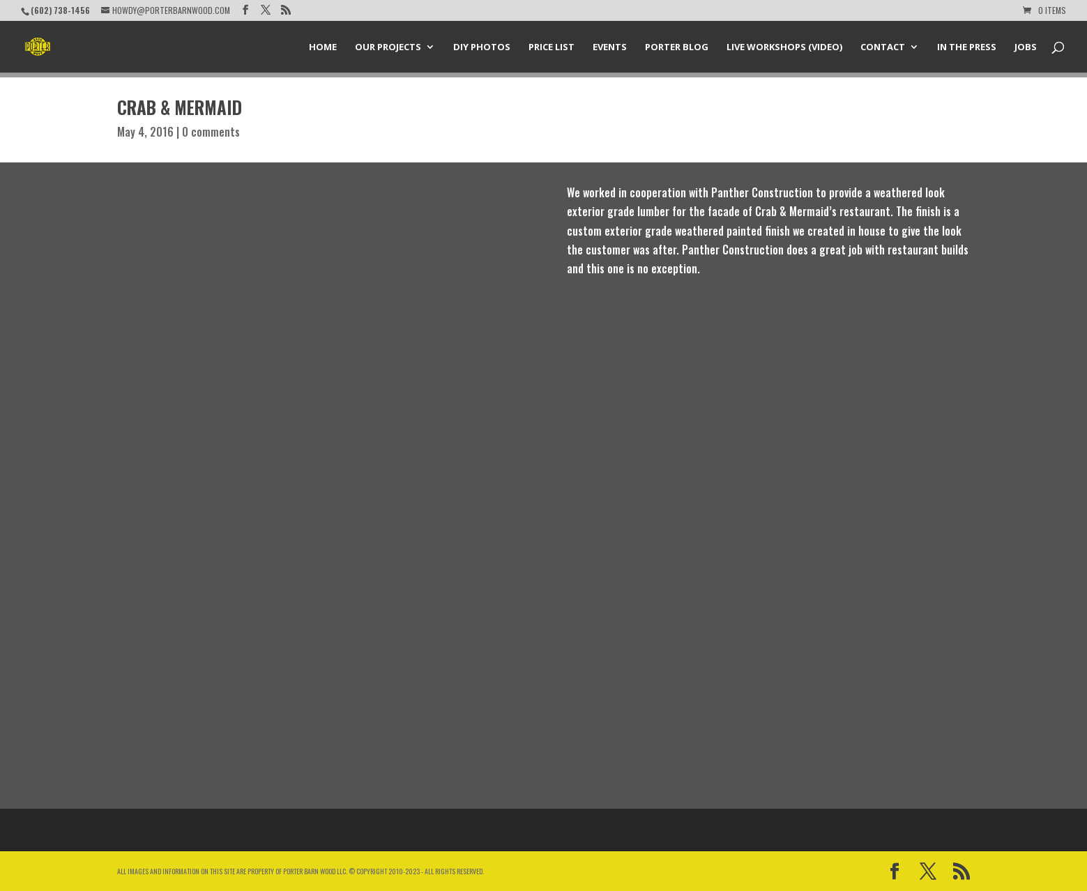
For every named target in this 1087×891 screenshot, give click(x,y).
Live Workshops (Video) (784, 47)
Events (610, 47)
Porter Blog (676, 47)
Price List (552, 47)
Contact (882, 47)
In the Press (966, 47)
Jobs (1025, 47)
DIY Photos (481, 47)
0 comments (211, 131)
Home (323, 47)
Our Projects (388, 47)
